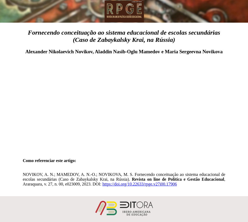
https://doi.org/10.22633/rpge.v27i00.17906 (139, 184)
